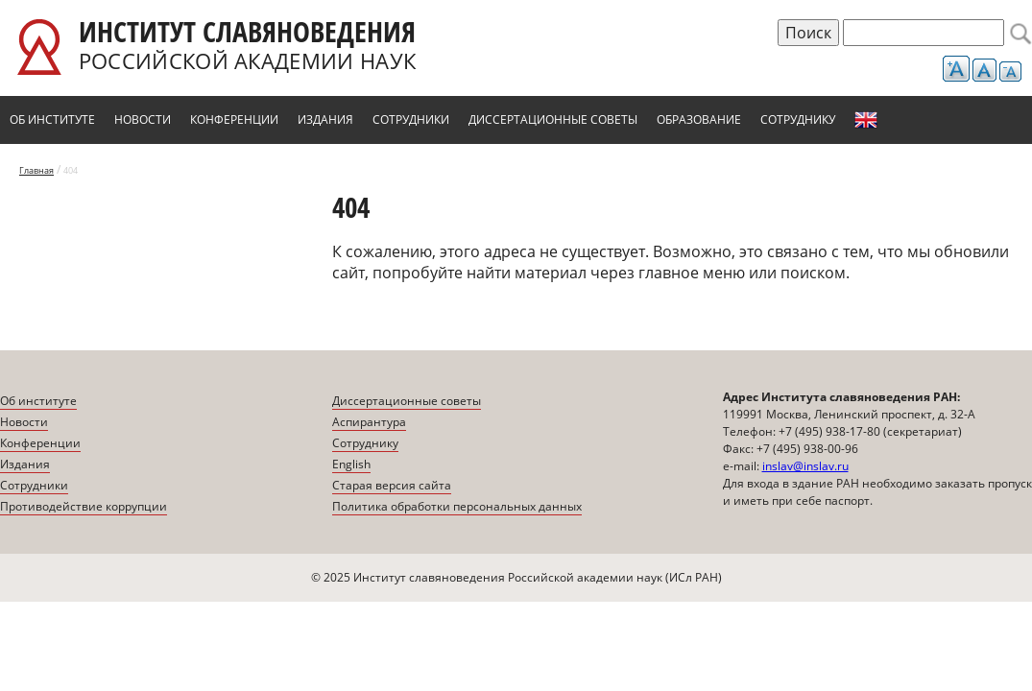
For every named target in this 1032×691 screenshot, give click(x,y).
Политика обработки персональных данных (457, 506)
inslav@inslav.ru (805, 466)
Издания (325, 119)
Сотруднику (797, 119)
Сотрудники (410, 119)
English (866, 120)
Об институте (52, 119)
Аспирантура (369, 422)
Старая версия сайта (391, 485)
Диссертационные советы (552, 119)
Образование (699, 119)
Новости (142, 119)
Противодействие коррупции (83, 506)
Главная (36, 170)
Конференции (234, 119)
